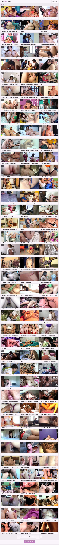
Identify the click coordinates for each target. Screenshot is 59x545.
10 (42, 537)
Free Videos (8, 2)
